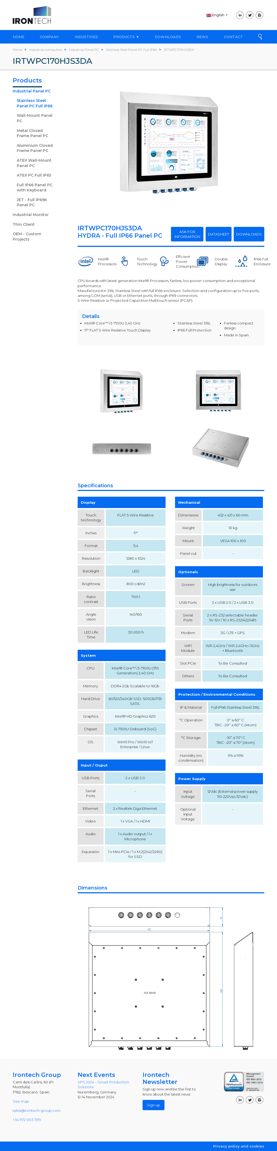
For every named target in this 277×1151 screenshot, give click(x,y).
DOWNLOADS (168, 37)
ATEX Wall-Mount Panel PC (34, 163)
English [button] (215, 15)
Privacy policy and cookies (238, 1146)
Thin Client (24, 224)
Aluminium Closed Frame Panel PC (35, 148)
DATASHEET (218, 234)
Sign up (153, 1105)
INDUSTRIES (86, 37)
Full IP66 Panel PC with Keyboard (34, 188)
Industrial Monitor (31, 214)
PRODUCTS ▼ (126, 37)
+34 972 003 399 (27, 1119)
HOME (18, 37)
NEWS (202, 37)
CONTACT (233, 37)
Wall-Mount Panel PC (34, 118)
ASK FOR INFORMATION (187, 234)
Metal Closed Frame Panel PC (32, 133)
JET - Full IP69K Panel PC (32, 202)
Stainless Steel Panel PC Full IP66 (34, 103)
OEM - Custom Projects (27, 236)
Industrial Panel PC (32, 91)
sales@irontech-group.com (37, 1110)
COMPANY (49, 37)
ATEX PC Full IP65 (34, 175)
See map (21, 1101)
